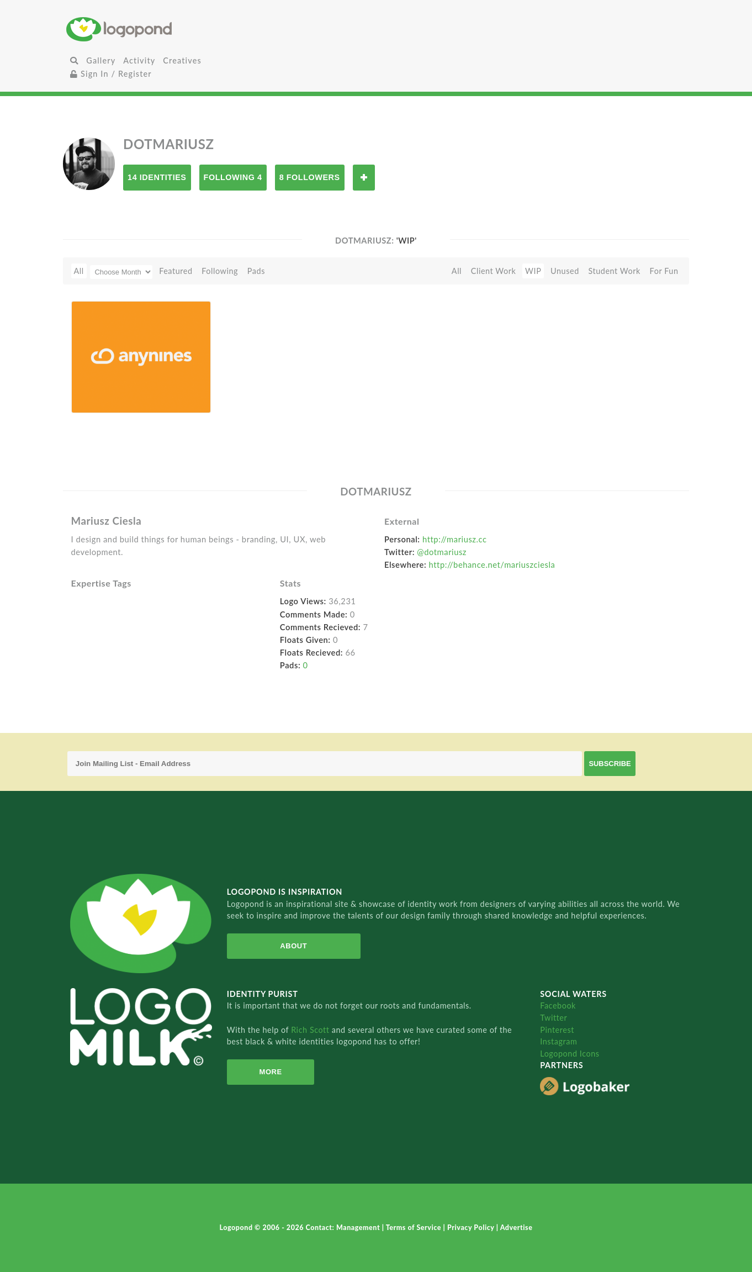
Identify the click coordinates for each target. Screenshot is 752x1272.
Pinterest (557, 1030)
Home (169, 29)
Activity (139, 60)
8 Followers (309, 177)
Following (220, 271)
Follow (364, 178)
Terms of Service (414, 1227)
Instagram (558, 1041)
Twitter (553, 1017)
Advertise (516, 1227)
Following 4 (233, 177)
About (283, 946)
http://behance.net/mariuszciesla (492, 564)
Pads (256, 271)
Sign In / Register (111, 73)
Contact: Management (344, 1227)
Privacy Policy (471, 1227)
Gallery (100, 60)
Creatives (182, 60)
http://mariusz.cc (454, 539)
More (264, 1072)
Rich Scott (311, 1030)
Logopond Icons (569, 1053)
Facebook (558, 1005)
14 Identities (157, 177)
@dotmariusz (442, 552)
